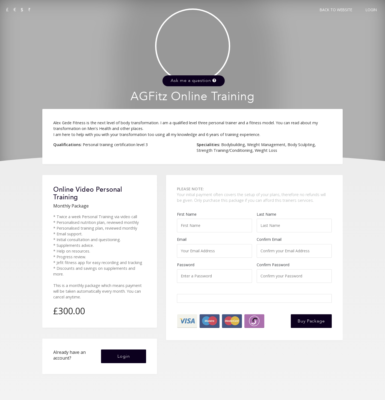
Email (214, 247)
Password (214, 272)
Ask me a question (193, 81)
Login (371, 9)
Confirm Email (294, 247)
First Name (214, 222)
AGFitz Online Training (192, 96)
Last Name (294, 222)
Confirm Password (294, 272)
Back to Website (336, 9)
